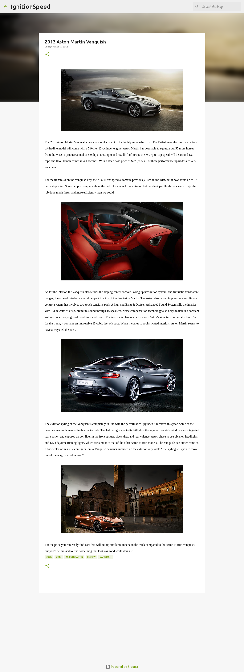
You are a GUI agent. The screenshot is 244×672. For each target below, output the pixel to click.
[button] (47, 54)
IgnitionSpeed (31, 6)
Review (91, 557)
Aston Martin (74, 557)
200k (49, 557)
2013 (58, 557)
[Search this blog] (221, 6)
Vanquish (105, 557)
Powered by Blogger (122, 666)
